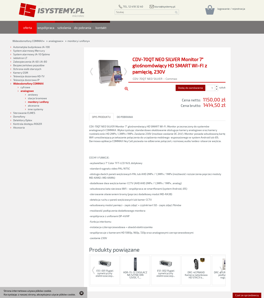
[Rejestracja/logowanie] (231, 9)
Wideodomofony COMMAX (27, 40)
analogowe (55, 40)
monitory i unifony (77, 40)
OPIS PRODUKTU (101, 116)
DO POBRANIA (125, 116)
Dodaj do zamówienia (190, 87)
